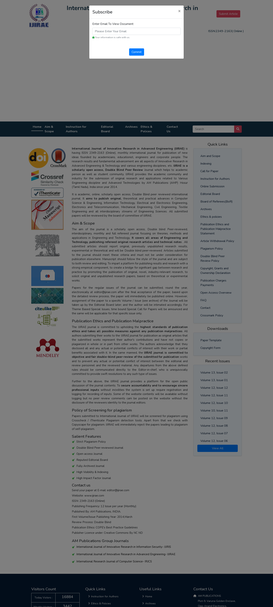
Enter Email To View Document (112, 24)
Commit (137, 52)
